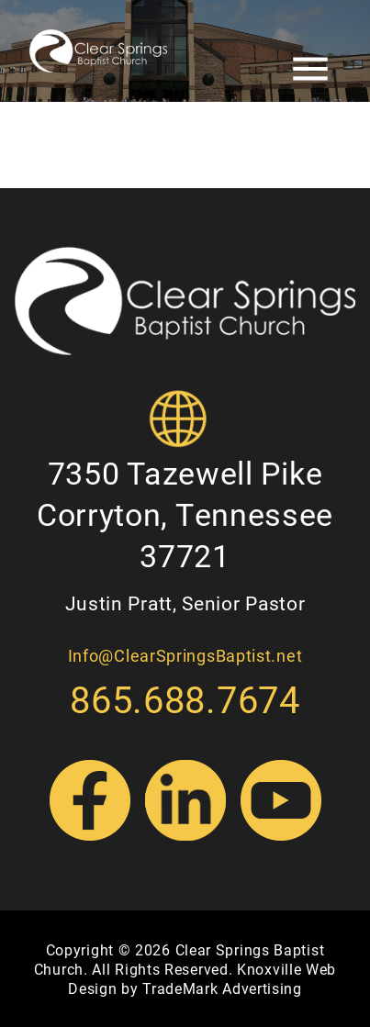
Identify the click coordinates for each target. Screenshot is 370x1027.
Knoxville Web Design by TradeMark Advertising (202, 978)
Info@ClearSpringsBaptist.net (185, 655)
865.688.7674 (184, 699)
